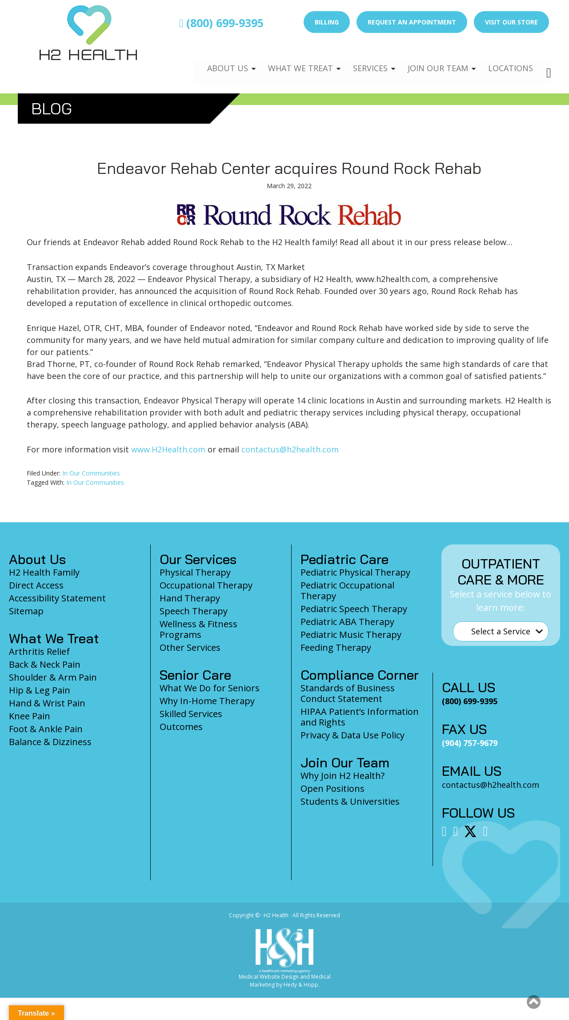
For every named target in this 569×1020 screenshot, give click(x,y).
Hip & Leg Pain (39, 690)
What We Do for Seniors (210, 688)
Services (363, 60)
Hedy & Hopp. (302, 984)
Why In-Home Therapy (207, 701)
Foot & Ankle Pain (46, 729)
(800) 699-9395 (221, 22)
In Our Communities (91, 473)
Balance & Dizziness (50, 742)
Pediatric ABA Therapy (347, 622)
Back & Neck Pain (44, 664)
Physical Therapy (195, 572)
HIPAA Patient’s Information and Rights (360, 717)
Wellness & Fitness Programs (198, 629)
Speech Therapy (194, 611)
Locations (509, 60)
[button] (534, 1002)
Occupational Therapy (206, 585)
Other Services (190, 647)
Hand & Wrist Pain (47, 703)
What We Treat (291, 60)
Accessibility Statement (57, 598)
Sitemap (26, 611)
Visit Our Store (511, 22)
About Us (216, 60)
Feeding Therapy (336, 647)
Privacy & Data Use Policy (353, 735)
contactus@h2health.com (290, 449)
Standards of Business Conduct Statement (348, 693)
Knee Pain (29, 716)
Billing (327, 22)
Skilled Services (191, 714)
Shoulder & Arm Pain (53, 677)
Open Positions (333, 788)
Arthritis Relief (39, 651)
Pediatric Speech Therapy (354, 609)
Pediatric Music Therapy (351, 635)
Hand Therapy (190, 598)
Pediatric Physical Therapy (355, 572)
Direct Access (36, 585)
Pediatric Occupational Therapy (347, 590)
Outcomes (181, 727)
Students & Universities (350, 801)
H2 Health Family (44, 572)
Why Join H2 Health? (343, 776)
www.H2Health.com (168, 449)
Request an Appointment (412, 22)
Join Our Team (434, 60)
